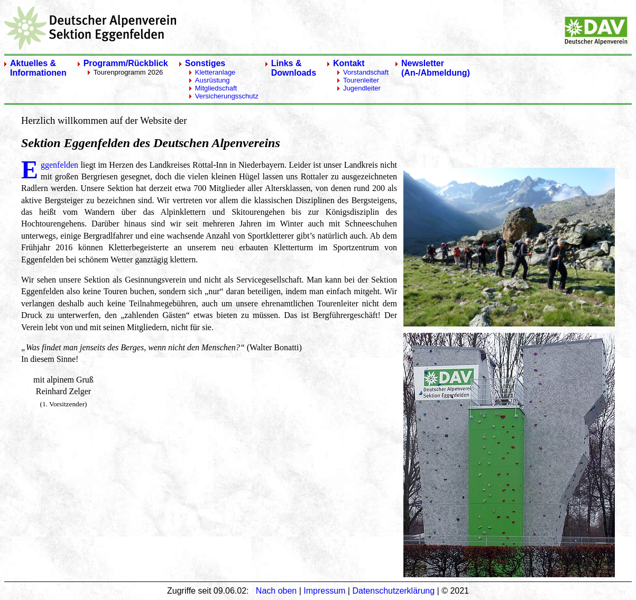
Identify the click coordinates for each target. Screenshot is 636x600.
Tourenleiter (361, 80)
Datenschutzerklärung (393, 590)
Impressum (324, 590)
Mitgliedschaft (216, 88)
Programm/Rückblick (126, 63)
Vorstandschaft (366, 72)
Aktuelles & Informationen (38, 68)
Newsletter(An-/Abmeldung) (435, 68)
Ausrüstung (212, 80)
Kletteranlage (215, 72)
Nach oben (276, 590)
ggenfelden (59, 164)
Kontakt (349, 63)
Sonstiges (205, 63)
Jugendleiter (362, 88)
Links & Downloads (293, 68)
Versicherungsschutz (227, 96)
